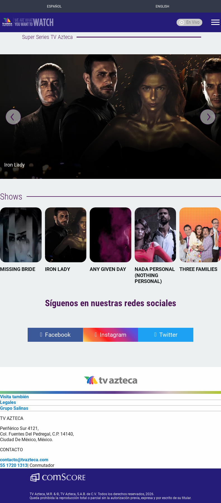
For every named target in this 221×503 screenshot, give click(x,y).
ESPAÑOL (54, 6)
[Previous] (13, 117)
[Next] (207, 117)
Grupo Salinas (14, 408)
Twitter (168, 334)
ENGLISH (162, 6)
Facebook (58, 334)
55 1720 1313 (13, 465)
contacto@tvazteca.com (24, 459)
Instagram (113, 334)
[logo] (28, 22)
